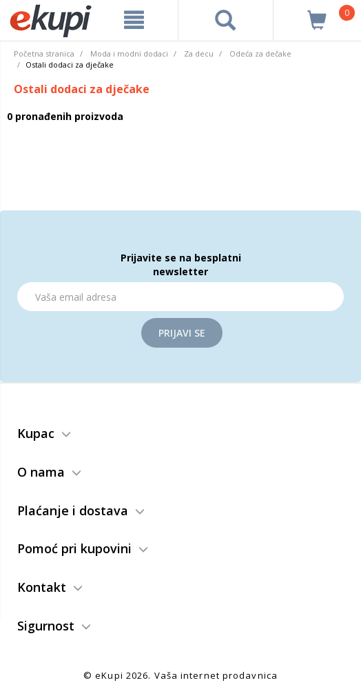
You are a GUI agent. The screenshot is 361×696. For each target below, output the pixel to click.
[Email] (180, 296)
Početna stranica (44, 53)
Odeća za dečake (260, 53)
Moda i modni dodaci (129, 53)
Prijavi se (181, 332)
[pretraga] (225, 20)
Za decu (199, 53)
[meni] (134, 20)
